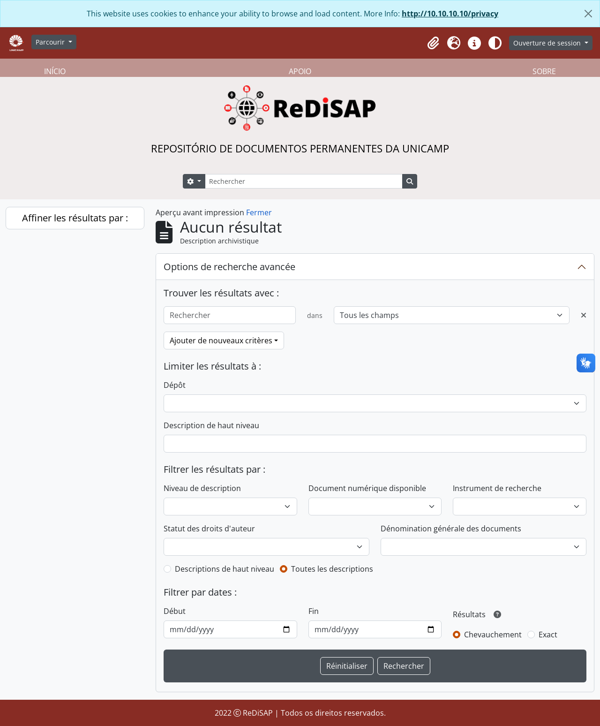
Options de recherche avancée (229, 266)
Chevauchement (493, 634)
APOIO (300, 71)
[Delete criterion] (583, 315)
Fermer (259, 212)
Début (175, 611)
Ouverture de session (548, 42)
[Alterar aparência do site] (495, 43)
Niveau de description (202, 488)
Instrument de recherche (497, 488)
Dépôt (175, 385)
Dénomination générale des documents (451, 528)
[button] (433, 43)
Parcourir (51, 42)
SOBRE (544, 71)
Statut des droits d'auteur (209, 528)
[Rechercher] (304, 181)
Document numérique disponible (367, 488)
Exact (548, 634)
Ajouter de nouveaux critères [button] (221, 340)
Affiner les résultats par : (75, 218)
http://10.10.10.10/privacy (450, 13)
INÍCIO (55, 71)
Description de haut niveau (211, 425)
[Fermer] (588, 13)
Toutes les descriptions (332, 569)
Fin (313, 611)
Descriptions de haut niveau (224, 569)
